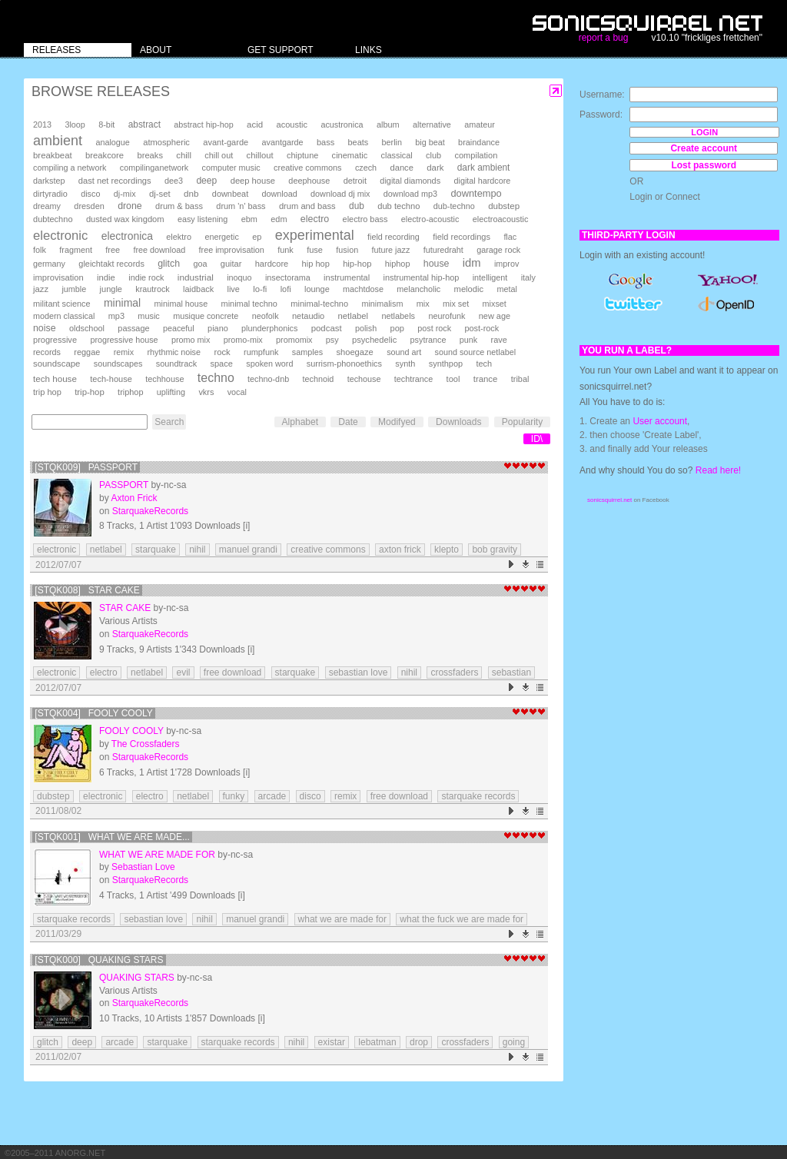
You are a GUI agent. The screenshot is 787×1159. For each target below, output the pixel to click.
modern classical (64, 315)
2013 (42, 124)
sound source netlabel (475, 352)
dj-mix (125, 193)
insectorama (287, 277)
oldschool (87, 328)
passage (133, 328)
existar (331, 1042)
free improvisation (231, 249)
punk (468, 339)
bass (325, 142)
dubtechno (53, 219)
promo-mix (243, 339)
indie (106, 277)
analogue (112, 142)
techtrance (413, 379)
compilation (475, 155)
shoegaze (354, 352)
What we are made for (157, 854)
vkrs (206, 392)
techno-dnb (268, 379)
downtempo (475, 193)
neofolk (265, 315)
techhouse (164, 379)
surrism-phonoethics (344, 363)
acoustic (292, 124)
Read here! (718, 470)
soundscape (56, 363)
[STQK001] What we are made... (112, 837)
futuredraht (443, 249)
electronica (127, 236)
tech (484, 363)
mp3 (116, 315)
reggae (87, 352)
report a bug (604, 37)
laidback (198, 289)
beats (358, 142)
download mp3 (410, 193)
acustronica (341, 124)
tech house (55, 379)
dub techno (398, 206)
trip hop (47, 392)
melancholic (418, 289)
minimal (122, 303)
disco (90, 193)
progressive (55, 339)
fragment (75, 249)
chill (183, 155)
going (514, 1042)
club (433, 155)
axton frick (400, 549)
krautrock (152, 289)
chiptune (302, 155)
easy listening (202, 219)
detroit (355, 180)
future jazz (391, 249)
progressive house (124, 339)
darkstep (49, 180)
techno (216, 377)
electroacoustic (501, 219)
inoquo (239, 277)
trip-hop (90, 392)
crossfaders (454, 672)
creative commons (308, 167)
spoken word (269, 363)
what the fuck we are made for (461, 919)
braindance (479, 142)
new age (494, 315)
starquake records (478, 796)
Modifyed (397, 422)
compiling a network (69, 167)
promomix (294, 339)
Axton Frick (134, 498)
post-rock (481, 328)
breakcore (104, 155)
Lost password (703, 165)
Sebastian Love (143, 867)
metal (506, 289)
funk (285, 249)
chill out (218, 155)
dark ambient (483, 167)
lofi (286, 289)
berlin (392, 142)
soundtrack (176, 363)
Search (169, 422)
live (233, 289)
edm (279, 219)
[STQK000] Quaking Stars (99, 960)
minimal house (181, 303)
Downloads (458, 422)
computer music (231, 167)
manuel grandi (248, 549)
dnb (191, 193)
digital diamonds (410, 180)
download (279, 193)
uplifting (171, 392)
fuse (315, 249)
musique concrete (205, 315)
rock (222, 352)
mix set (456, 303)
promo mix (190, 339)
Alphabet (300, 422)
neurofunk (446, 315)
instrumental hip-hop (422, 277)
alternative (432, 124)
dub (356, 206)
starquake (155, 549)
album (388, 124)
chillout (260, 155)
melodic (468, 289)
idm (472, 263)
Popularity (522, 422)
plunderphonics (269, 328)
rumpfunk (261, 352)
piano (218, 328)
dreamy (47, 206)
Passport (123, 485)
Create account (703, 148)
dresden (89, 206)
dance (401, 167)
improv (506, 263)
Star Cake (125, 608)
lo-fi (260, 289)
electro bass (365, 219)
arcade (272, 796)
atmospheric (166, 142)
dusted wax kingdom (125, 219)
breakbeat (52, 155)
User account (660, 421)
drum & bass (179, 206)
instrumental (347, 277)
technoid (318, 379)
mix (423, 303)
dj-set (160, 193)
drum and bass (307, 206)
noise (44, 328)
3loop (75, 124)
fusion (347, 249)
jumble (73, 289)
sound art (404, 352)
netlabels (398, 315)
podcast (326, 328)
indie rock (146, 277)
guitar (231, 263)
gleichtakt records (111, 263)
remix (124, 352)
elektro (178, 236)
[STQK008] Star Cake (87, 590)
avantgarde (283, 142)
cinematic (350, 155)
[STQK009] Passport (86, 467)
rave (499, 339)
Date (347, 422)
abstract (144, 124)
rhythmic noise (174, 352)
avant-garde (225, 142)
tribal (520, 379)
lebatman (377, 1042)
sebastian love (358, 672)
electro (315, 219)
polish (366, 328)
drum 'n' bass (240, 206)
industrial (196, 277)
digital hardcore (482, 180)
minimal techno (249, 303)
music (148, 315)
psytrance (428, 339)
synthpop (446, 363)
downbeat (230, 193)
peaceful (178, 328)
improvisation (58, 277)
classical (397, 155)
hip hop (316, 263)
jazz (40, 289)
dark (435, 167)
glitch (169, 263)
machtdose (363, 289)
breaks (150, 155)
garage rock (498, 249)
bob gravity (494, 549)
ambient (57, 140)
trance (485, 379)
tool (453, 379)
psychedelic (374, 339)
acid (255, 124)
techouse (364, 379)
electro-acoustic (430, 219)
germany (49, 263)
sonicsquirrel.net (609, 499)
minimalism (382, 303)
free (112, 249)
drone (130, 206)
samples (307, 352)
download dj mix (340, 193)
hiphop (397, 263)
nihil (197, 549)
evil (183, 672)
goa (200, 263)
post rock (434, 328)
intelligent (490, 277)
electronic (60, 235)
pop (397, 328)
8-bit (106, 124)
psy (332, 339)
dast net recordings (114, 180)
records (47, 352)
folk (39, 249)
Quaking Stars (136, 977)
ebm (249, 219)
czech (366, 167)
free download (159, 249)
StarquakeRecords (150, 511)
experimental (314, 235)
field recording (393, 236)
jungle (111, 289)
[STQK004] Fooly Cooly (93, 713)
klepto (446, 549)
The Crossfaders (145, 744)
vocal (237, 392)
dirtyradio (50, 193)
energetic (221, 236)
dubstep (504, 206)
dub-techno (454, 206)
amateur (479, 124)
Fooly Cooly (131, 731)
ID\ (537, 438)
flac (509, 236)
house (436, 263)
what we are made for (342, 919)
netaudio (308, 315)
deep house (253, 180)
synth (405, 363)
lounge (317, 289)
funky (234, 796)
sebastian (511, 672)
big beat (429, 142)
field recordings (461, 236)
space (221, 363)
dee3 (173, 180)
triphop (130, 392)
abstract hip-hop (203, 124)
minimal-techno (319, 303)
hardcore (272, 263)
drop (419, 1042)
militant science (62, 303)
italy (528, 277)
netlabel (353, 315)
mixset (494, 303)
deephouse (309, 180)
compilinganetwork (154, 167)
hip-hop (357, 263)
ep (256, 236)
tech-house (111, 379)
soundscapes (118, 363)
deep (206, 180)
